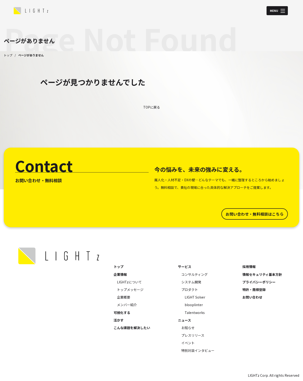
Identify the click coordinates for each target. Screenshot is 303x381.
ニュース (184, 320)
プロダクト (189, 289)
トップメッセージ (130, 289)
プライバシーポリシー (259, 282)
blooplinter (194, 304)
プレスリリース (192, 335)
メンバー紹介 (127, 304)
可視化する (122, 312)
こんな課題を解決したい (132, 327)
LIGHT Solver (195, 297)
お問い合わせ (252, 297)
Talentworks (195, 312)
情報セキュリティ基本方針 (262, 274)
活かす (119, 320)
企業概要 (123, 297)
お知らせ (188, 327)
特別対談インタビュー (197, 350)
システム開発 (191, 282)
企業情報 (120, 274)
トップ (8, 55)
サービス (184, 266)
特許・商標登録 (254, 289)
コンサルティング (194, 274)
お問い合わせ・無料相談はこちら (255, 214)
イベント (188, 342)
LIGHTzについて (129, 282)
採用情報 (249, 266)
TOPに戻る (151, 107)
